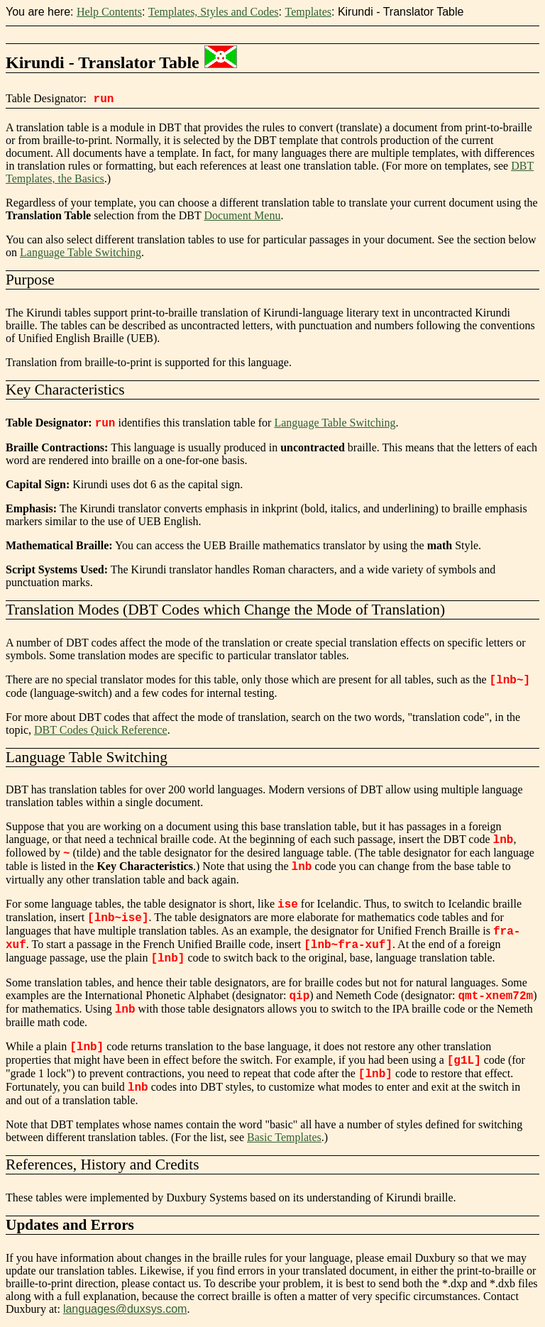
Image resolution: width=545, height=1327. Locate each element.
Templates (308, 12)
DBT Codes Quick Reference (100, 730)
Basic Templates (284, 1137)
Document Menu (242, 215)
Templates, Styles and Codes (213, 12)
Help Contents (109, 12)
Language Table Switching (80, 252)
